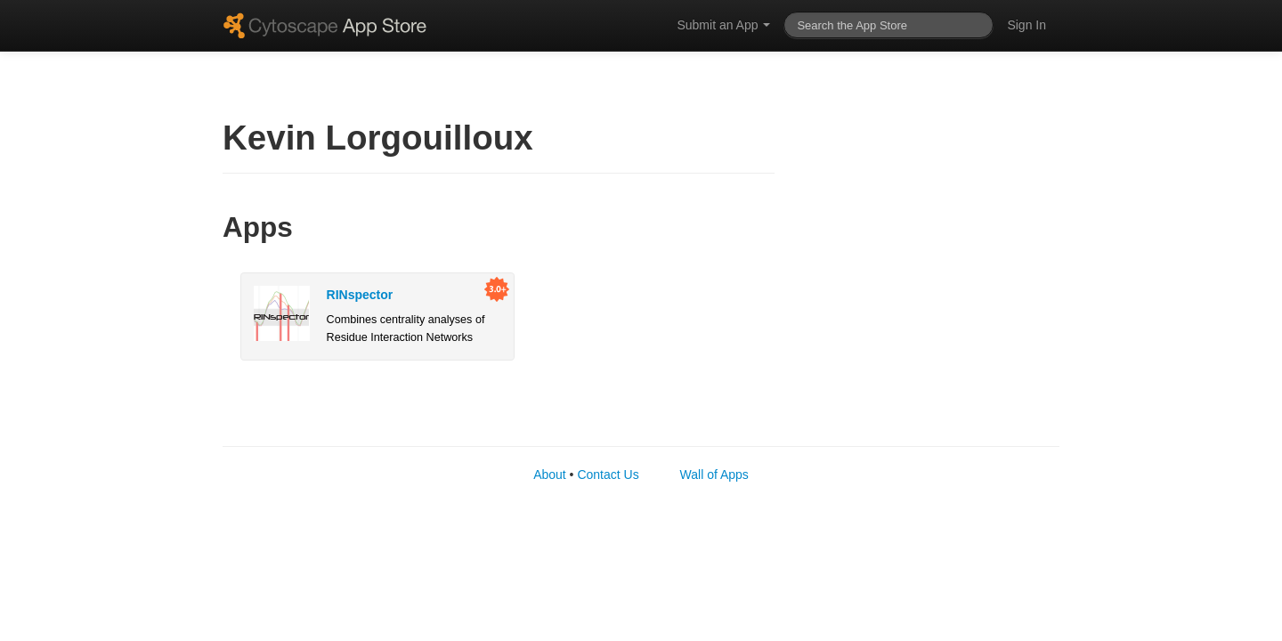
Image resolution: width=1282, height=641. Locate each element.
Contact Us (607, 474)
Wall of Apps (714, 474)
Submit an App (723, 25)
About (549, 474)
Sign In (1026, 25)
